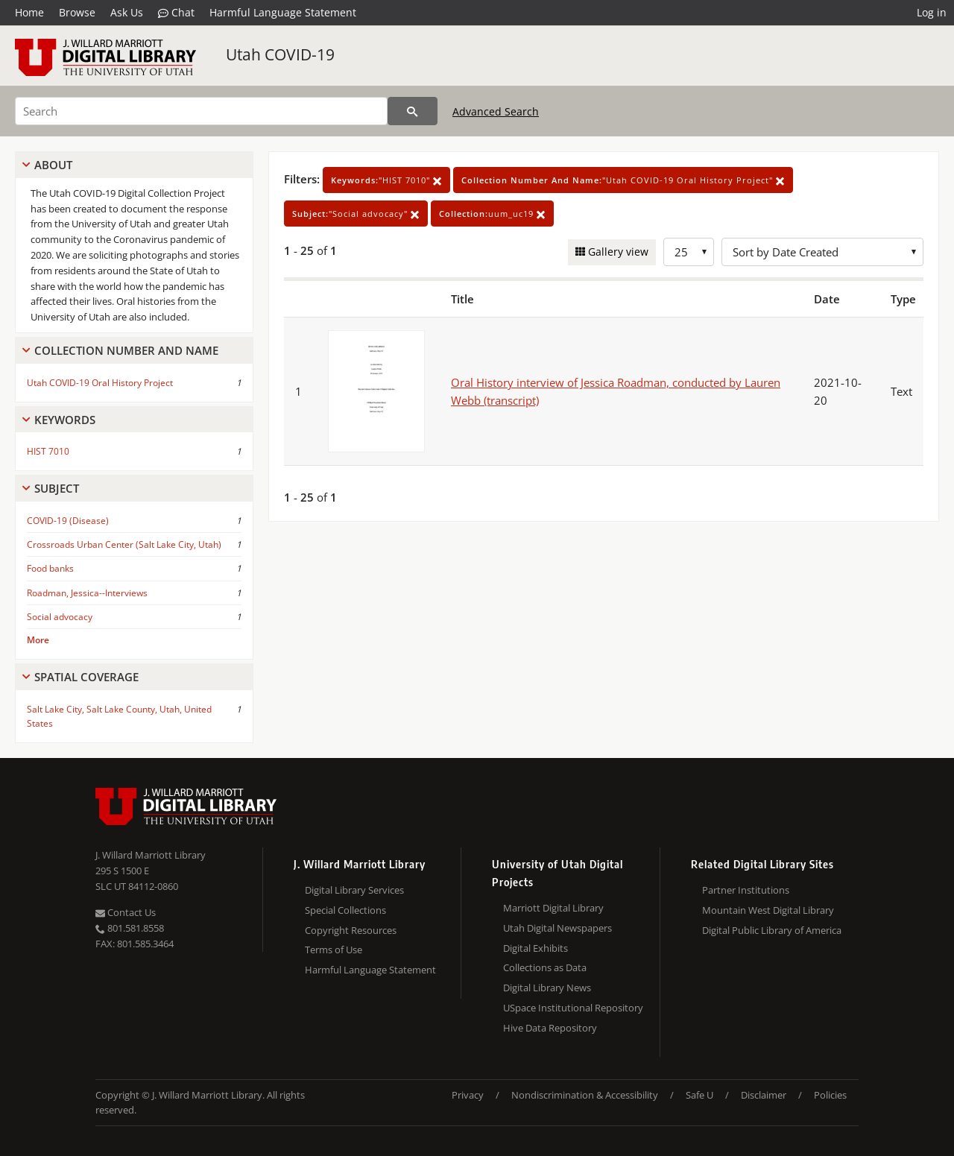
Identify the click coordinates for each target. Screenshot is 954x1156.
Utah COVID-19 (280, 54)
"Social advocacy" (356, 213)
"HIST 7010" (386, 180)
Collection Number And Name (126, 350)
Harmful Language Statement (282, 12)
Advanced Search (495, 111)
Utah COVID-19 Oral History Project (100, 382)
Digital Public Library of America (771, 930)
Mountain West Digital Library (768, 910)
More (38, 640)
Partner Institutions (745, 890)
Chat (176, 12)
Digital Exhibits (535, 948)
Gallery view (616, 251)
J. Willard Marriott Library (150, 855)
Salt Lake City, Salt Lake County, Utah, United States (119, 716)
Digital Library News (547, 987)
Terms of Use (333, 949)
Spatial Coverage (86, 676)
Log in (932, 12)
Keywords (64, 419)
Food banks (50, 568)
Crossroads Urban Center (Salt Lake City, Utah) (124, 544)
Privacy (468, 1095)
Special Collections (345, 910)
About (53, 164)
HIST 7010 (48, 451)
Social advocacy (59, 616)
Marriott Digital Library (553, 908)
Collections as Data (545, 967)
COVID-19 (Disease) (68, 520)
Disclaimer (763, 1095)
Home (29, 12)
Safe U (699, 1095)
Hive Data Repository (550, 1028)
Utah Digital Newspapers (557, 928)
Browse (77, 12)
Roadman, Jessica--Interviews (87, 593)
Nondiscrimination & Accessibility (584, 1095)
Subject (56, 488)
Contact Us (125, 912)
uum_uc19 (492, 213)
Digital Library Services (354, 890)
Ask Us (126, 12)
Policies (830, 1095)
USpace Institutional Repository (573, 1007)
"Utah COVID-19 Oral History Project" (623, 180)
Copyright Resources (351, 930)
